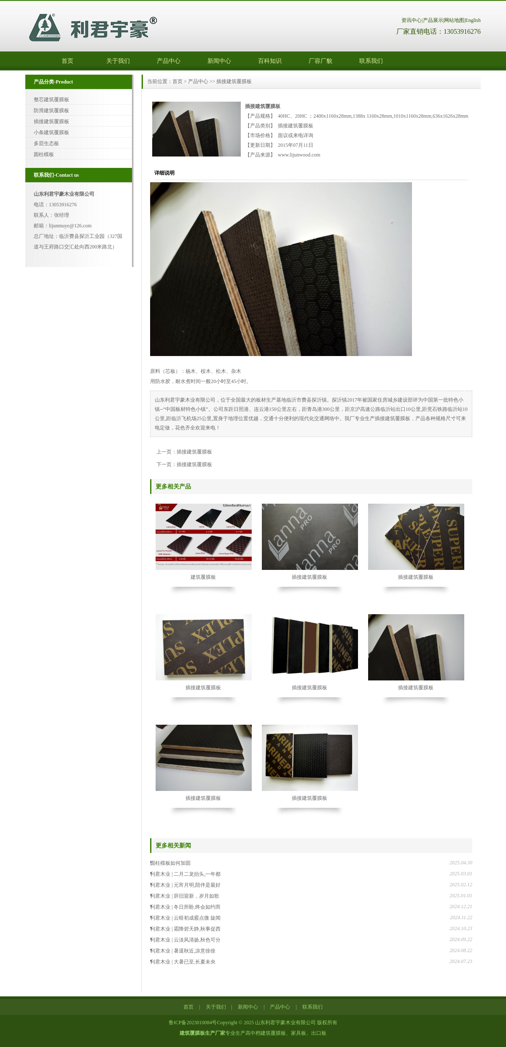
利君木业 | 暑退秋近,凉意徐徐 (182, 951)
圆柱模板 (44, 154)
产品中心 (168, 61)
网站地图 (454, 20)
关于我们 (118, 61)
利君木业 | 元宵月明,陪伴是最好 (185, 885)
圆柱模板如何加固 (170, 863)
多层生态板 (46, 143)
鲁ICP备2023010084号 (193, 1022)
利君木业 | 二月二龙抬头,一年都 (185, 874)
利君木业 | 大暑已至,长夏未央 (182, 962)
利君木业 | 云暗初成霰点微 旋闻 (185, 918)
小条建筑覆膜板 (51, 132)
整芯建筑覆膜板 (51, 100)
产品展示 (433, 20)
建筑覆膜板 (203, 577)
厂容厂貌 (320, 61)
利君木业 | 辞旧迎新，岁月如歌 (184, 896)
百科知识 (270, 61)
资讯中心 (411, 20)
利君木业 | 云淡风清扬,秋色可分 (185, 940)
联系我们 (371, 61)
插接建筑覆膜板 (51, 121)
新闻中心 (219, 61)
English (473, 20)
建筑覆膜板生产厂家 (202, 1033)
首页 (67, 61)
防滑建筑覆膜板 (51, 110)
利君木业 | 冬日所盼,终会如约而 (185, 907)
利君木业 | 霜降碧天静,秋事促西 (185, 929)
